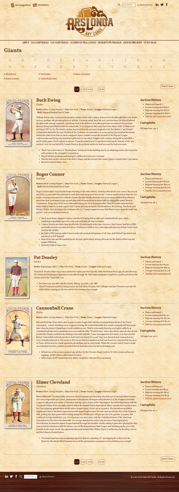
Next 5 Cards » (167, 87)
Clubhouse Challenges (83, 42)
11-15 (90, 87)
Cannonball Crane (49, 79)
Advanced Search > (146, 5)
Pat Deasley (46, 74)
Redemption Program (110, 42)
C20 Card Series (58, 42)
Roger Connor (12, 79)
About (21, 42)
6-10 (82, 87)
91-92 (102, 87)
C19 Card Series (37, 42)
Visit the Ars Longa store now (158, 114)
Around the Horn (135, 42)
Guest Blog (154, 42)
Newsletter (41, 4)
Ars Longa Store (21, 4)
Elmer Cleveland (82, 74)
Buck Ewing (11, 74)
